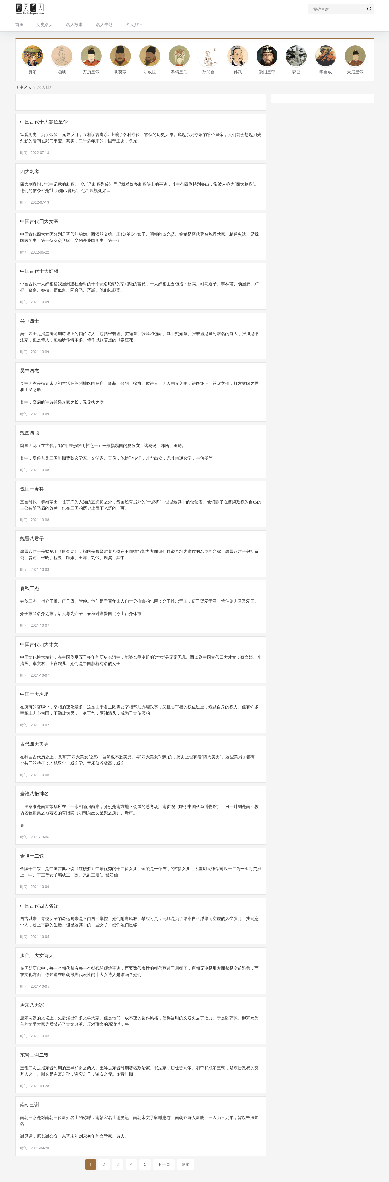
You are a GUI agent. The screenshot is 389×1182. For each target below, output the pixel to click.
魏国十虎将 (32, 489)
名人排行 (134, 24)
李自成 (325, 71)
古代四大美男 (34, 744)
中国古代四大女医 (39, 221)
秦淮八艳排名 (34, 794)
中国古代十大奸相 (39, 271)
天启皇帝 (355, 71)
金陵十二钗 (32, 856)
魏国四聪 (29, 433)
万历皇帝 (91, 71)
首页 (19, 24)
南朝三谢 (29, 1105)
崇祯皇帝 (267, 71)
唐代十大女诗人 (37, 955)
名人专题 (104, 24)
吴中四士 (29, 321)
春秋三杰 (29, 588)
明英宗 (120, 71)
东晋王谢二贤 (34, 1055)
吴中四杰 (29, 370)
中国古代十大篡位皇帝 (44, 122)
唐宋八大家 (32, 1005)
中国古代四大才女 (39, 644)
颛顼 (62, 71)
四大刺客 (29, 171)
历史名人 (44, 24)
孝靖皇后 (179, 71)
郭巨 (296, 71)
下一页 (164, 1164)
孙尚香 (208, 71)
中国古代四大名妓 (39, 906)
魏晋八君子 (32, 539)
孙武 (238, 71)
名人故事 (74, 24)
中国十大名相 (34, 694)
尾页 (185, 1164)
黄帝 (32, 71)
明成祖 (150, 71)
